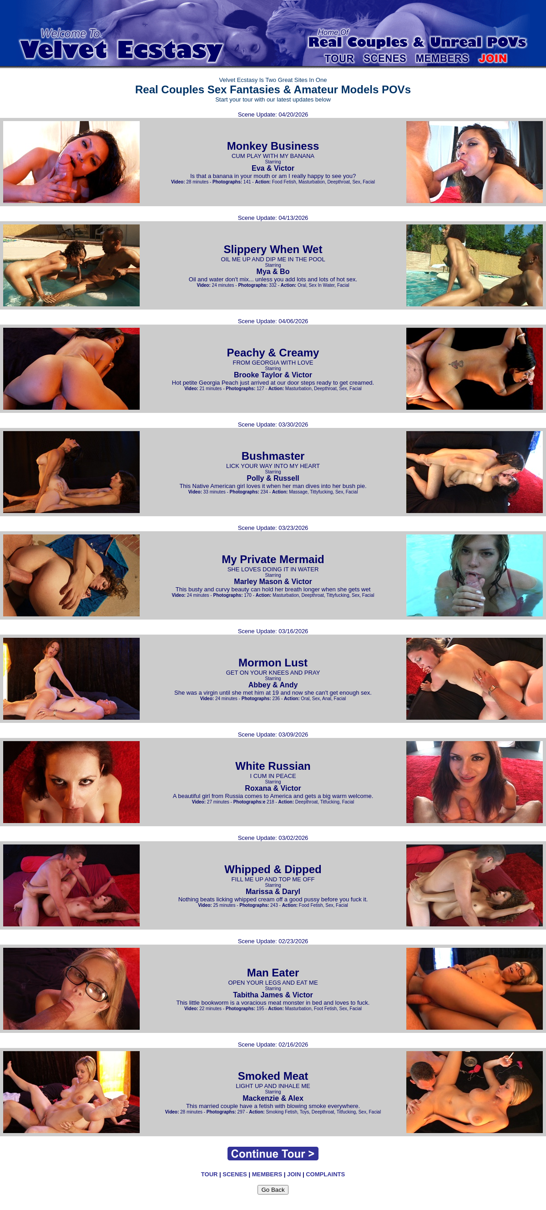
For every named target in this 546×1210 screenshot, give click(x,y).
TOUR (209, 1174)
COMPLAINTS (325, 1174)
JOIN (294, 1174)
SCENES (234, 1174)
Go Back (272, 1189)
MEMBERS (267, 1174)
